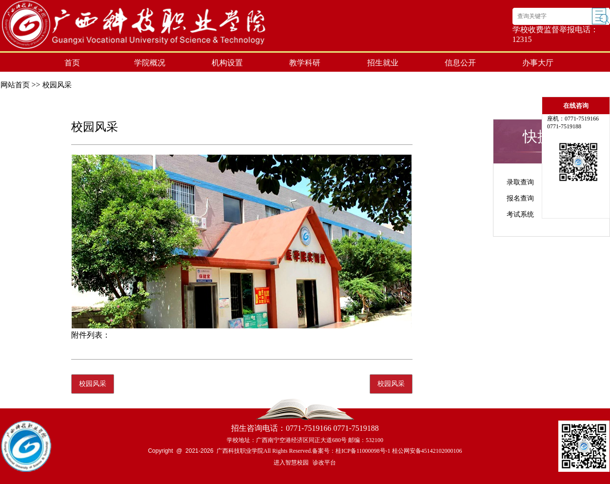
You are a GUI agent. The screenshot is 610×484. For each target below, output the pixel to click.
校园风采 (57, 85)
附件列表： (90, 335)
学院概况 (149, 63)
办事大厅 (537, 63)
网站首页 (15, 85)
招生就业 (382, 63)
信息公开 (460, 63)
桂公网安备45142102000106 (427, 450)
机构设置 (227, 63)
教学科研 (304, 63)
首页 (72, 63)
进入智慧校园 (291, 462)
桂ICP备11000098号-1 (362, 450)
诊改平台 (324, 462)
